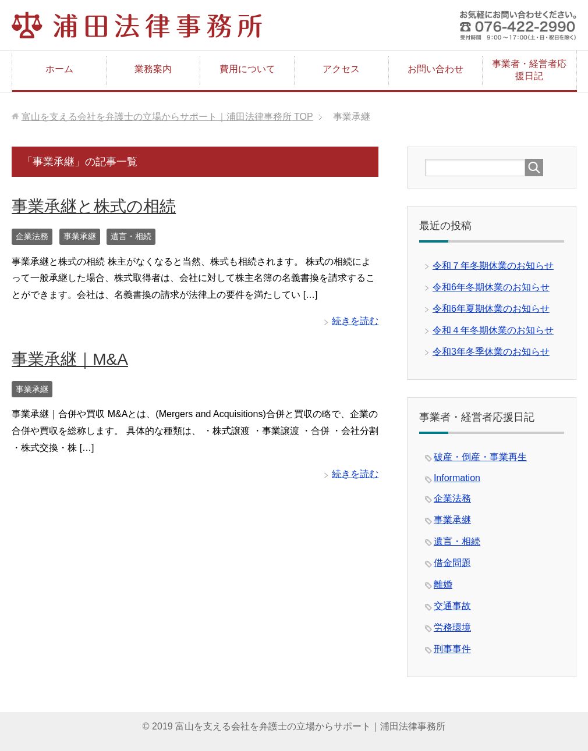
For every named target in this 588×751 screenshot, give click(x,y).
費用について (247, 69)
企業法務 (32, 236)
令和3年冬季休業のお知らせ (491, 352)
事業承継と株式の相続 (94, 206)
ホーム (59, 69)
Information (457, 478)
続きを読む (355, 321)
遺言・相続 (131, 236)
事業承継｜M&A (70, 359)
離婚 (443, 584)
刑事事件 (452, 649)
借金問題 (452, 563)
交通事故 (452, 606)
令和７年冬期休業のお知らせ (493, 265)
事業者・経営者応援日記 (529, 70)
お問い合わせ (435, 69)
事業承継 (79, 236)
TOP (167, 117)
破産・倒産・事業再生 (480, 457)
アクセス (341, 69)
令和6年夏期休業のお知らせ (491, 309)
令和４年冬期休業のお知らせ (493, 330)
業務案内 (153, 69)
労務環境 (452, 627)
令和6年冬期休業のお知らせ (491, 287)
